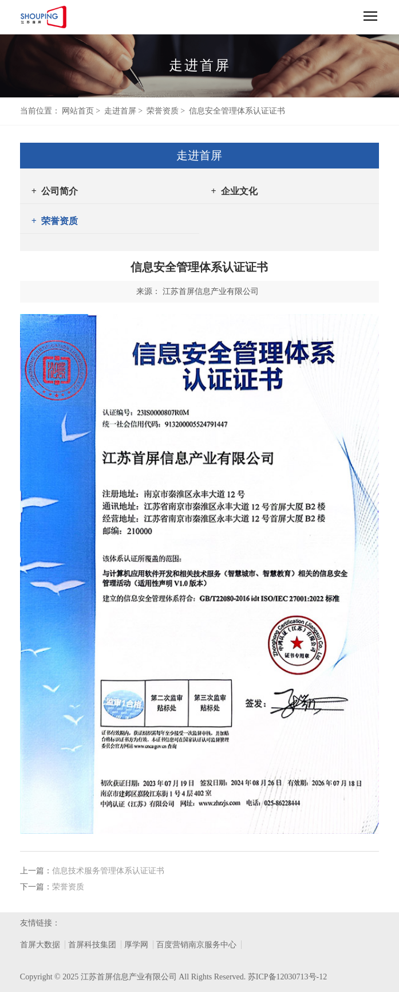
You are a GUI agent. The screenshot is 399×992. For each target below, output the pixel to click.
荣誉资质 (163, 111)
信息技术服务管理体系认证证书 (108, 870)
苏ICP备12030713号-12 (287, 977)
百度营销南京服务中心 (196, 944)
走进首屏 (120, 111)
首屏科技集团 (92, 944)
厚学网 (136, 944)
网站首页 (78, 111)
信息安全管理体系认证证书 (237, 111)
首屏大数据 (40, 944)
